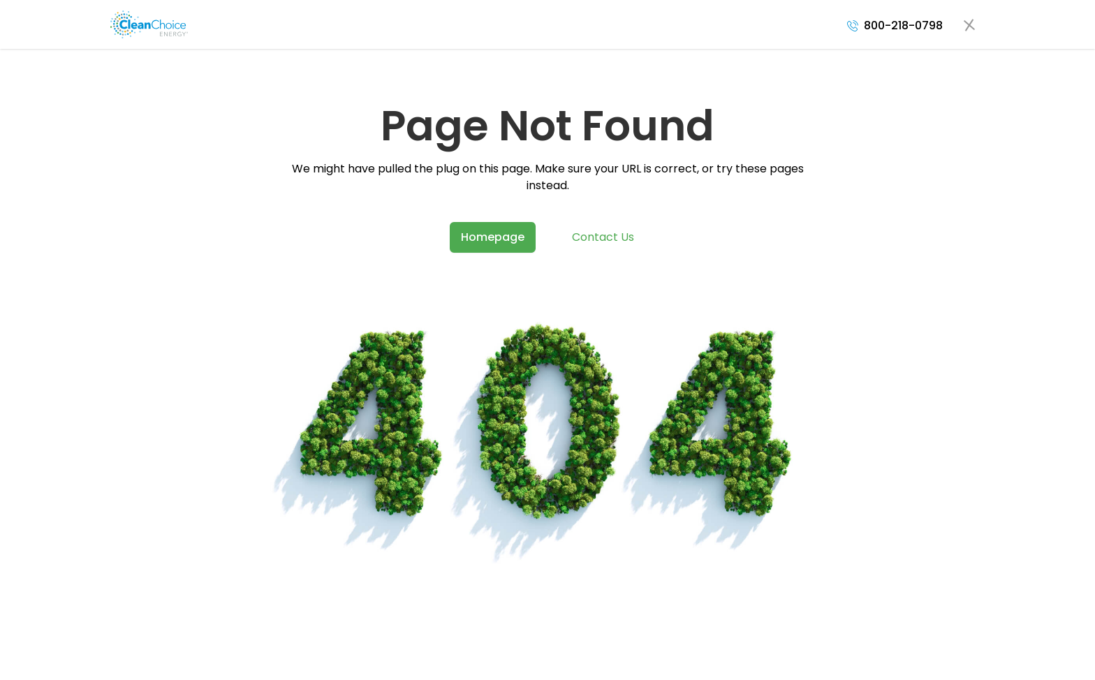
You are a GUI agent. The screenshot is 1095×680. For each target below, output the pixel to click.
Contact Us (603, 237)
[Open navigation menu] (969, 24)
